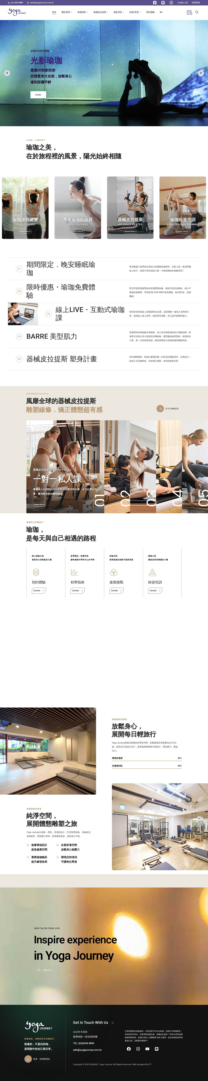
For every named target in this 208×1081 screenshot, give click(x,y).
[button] (15, 2)
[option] (104, 73)
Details (38, 95)
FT (150, 1064)
